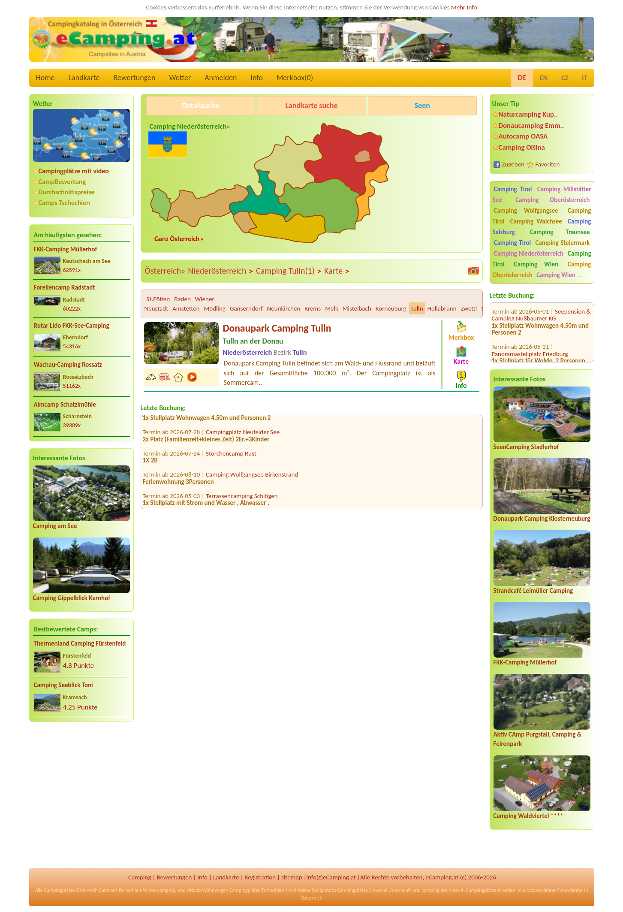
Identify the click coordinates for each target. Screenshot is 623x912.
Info (256, 77)
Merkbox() (295, 77)
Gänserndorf (246, 308)
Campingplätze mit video (74, 171)
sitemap (291, 877)
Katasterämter (541, 890)
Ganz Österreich (177, 239)
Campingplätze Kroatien (491, 890)
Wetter (180, 77)
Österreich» (165, 271)
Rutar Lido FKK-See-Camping (71, 325)
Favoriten (548, 164)
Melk (331, 308)
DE (522, 77)
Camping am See (55, 526)
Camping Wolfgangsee (526, 210)
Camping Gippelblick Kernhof (71, 598)
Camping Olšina (522, 147)
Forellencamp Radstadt (64, 287)
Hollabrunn (442, 308)
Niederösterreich (220, 271)
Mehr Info (464, 7)
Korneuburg (391, 308)
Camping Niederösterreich (529, 253)
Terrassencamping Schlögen (242, 500)
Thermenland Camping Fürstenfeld (80, 643)
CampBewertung (62, 182)
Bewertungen (134, 77)
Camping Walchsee (536, 221)
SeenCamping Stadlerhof (526, 447)
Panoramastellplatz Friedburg (530, 344)
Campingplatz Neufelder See (243, 436)
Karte (337, 271)
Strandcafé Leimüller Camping (533, 591)
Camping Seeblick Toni (63, 685)
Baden (182, 299)
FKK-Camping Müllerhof (65, 249)
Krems (312, 308)
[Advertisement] (81, 795)
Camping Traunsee (560, 232)
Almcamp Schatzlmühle (65, 404)
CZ (564, 78)
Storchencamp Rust (231, 457)
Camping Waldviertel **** (528, 816)
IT (584, 78)
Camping (139, 877)
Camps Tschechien (64, 203)
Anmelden (221, 77)
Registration (260, 877)
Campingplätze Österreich (71, 890)
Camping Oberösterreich (552, 200)
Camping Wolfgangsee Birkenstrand (252, 478)
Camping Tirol (513, 189)
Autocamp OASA (523, 136)
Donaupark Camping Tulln (277, 328)
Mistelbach (357, 308)
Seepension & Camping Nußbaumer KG (541, 305)
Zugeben (513, 164)
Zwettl (469, 308)
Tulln (417, 308)
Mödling (214, 308)
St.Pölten (158, 299)
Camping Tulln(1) (289, 271)
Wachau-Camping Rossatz (68, 364)
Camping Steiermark (562, 243)
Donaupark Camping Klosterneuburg (542, 518)
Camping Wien (536, 264)
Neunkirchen (284, 308)
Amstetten (185, 308)
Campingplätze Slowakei (362, 890)
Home (45, 77)
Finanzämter (570, 890)
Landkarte (84, 77)
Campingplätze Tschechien (256, 890)
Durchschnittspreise (67, 192)
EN (544, 78)
